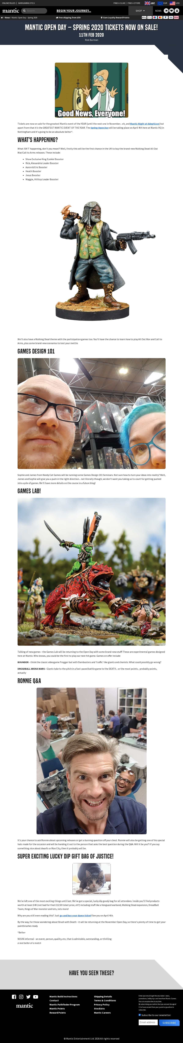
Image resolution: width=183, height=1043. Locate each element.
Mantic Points (57, 1008)
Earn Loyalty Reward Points (114, 17)
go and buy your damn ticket (75, 915)
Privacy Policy (101, 1004)
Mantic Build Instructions (63, 996)
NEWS (158, 10)
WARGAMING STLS (26, 3)
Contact (54, 1000)
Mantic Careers (102, 1012)
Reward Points (58, 1012)
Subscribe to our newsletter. (155, 1015)
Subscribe (169, 1023)
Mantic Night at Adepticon (144, 123)
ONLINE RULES (8, 3)
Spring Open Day (100, 127)
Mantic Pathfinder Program (65, 1004)
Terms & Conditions (105, 1000)
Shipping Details (103, 996)
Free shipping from (68, 17)
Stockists (99, 1008)
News (7, 17)
